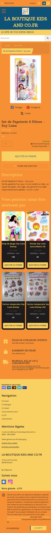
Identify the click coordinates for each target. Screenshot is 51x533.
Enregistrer (33, 107)
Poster (25, 113)
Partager (16, 107)
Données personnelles (10, 447)
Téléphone (7, 470)
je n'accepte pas (13, 528)
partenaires (7, 419)
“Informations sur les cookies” (18, 517)
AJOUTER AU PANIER (25, 156)
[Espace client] (39, 3)
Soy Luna (6, 129)
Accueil (7, 45)
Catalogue (6, 404)
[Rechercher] (47, 38)
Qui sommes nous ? (10, 412)
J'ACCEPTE (38, 528)
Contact (32, 3)
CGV (4, 415)
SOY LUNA (18, 45)
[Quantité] (7, 144)
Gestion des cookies (9, 443)
